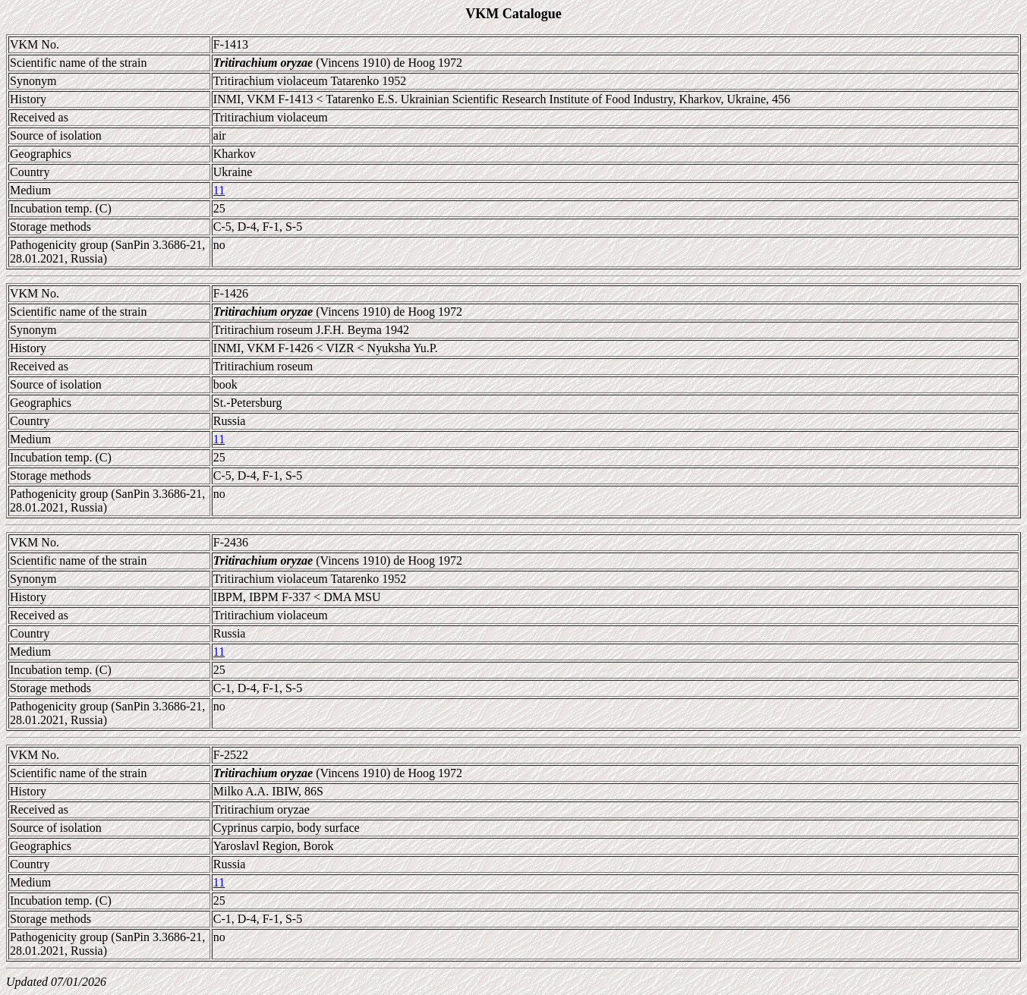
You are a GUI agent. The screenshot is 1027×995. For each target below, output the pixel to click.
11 (219, 190)
